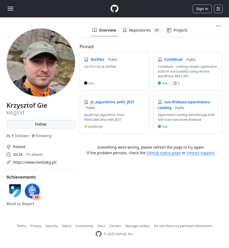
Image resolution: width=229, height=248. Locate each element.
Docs (101, 226)
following (42, 135)
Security (51, 226)
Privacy (35, 226)
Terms (21, 226)
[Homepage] (114, 8)
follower (18, 135)
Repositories (141, 30)
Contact (115, 226)
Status (66, 226)
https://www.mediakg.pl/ (35, 162)
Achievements (21, 177)
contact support (200, 152)
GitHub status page (163, 152)
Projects (177, 30)
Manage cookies (137, 226)
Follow (40, 124)
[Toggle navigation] (10, 9)
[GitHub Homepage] (98, 234)
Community (85, 226)
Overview (104, 30)
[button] (218, 26)
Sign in (202, 8)
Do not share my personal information (183, 226)
